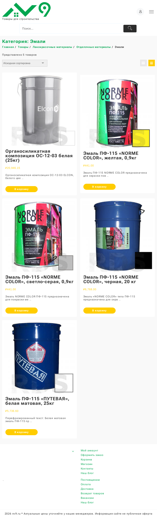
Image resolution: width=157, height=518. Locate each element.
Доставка (87, 488)
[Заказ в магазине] (24, 63)
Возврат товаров (92, 493)
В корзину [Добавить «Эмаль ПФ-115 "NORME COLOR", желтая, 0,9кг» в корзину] (99, 186)
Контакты (87, 468)
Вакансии (87, 497)
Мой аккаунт (89, 450)
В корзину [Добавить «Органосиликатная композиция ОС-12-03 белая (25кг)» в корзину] (21, 189)
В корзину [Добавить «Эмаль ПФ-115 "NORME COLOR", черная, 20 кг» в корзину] (99, 310)
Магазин (87, 464)
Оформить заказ (92, 455)
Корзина (86, 459)
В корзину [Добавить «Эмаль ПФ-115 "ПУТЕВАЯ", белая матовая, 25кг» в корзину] (21, 432)
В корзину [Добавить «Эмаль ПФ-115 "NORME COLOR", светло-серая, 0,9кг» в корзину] (21, 310)
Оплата (86, 484)
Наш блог (87, 473)
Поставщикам (90, 479)
